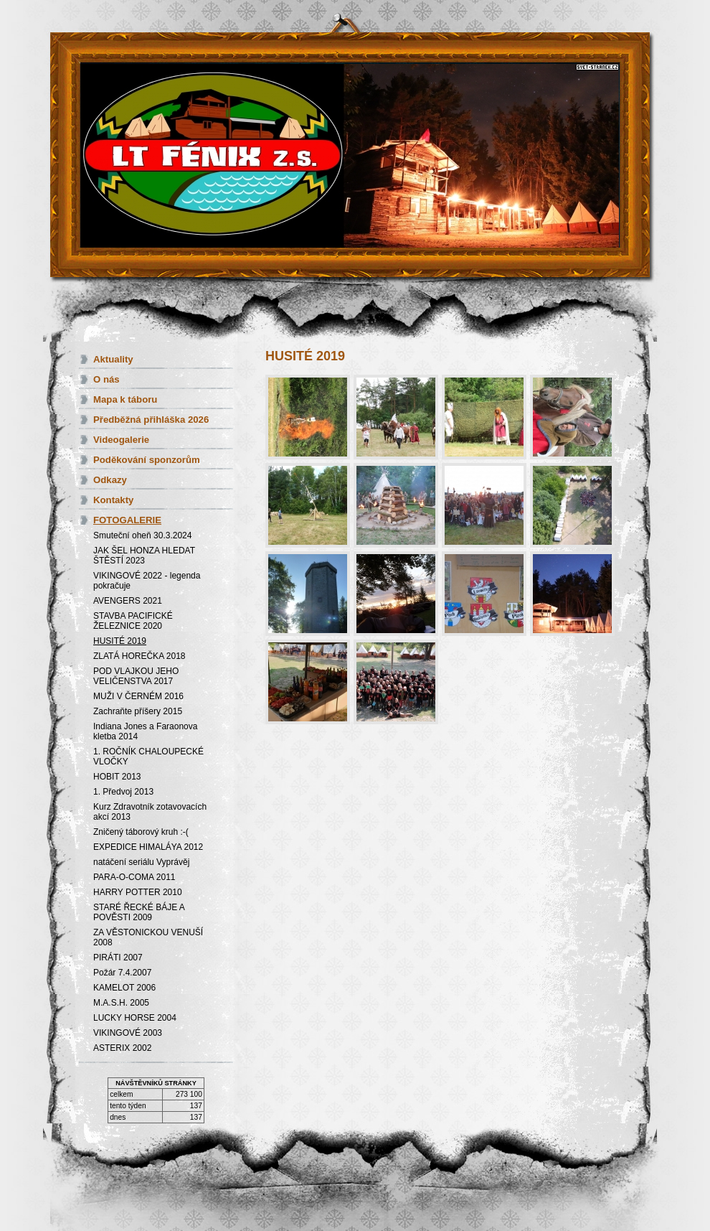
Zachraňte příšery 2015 (137, 711)
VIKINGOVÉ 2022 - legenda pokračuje (146, 581)
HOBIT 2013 (117, 777)
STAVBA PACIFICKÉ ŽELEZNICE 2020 (133, 621)
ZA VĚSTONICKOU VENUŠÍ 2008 (148, 937)
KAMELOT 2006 (124, 988)
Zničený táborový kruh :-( (141, 832)
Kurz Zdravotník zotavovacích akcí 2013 (150, 812)
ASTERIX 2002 (122, 1048)
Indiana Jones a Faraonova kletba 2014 (145, 731)
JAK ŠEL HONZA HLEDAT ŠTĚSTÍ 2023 (144, 556)
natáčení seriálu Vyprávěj (141, 862)
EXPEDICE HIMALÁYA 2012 (148, 847)
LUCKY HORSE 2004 (134, 1018)
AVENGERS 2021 (127, 601)
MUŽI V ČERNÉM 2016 (138, 696)
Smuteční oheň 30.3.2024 (142, 535)
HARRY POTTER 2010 (137, 892)
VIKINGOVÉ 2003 (127, 1033)
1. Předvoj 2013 (123, 792)
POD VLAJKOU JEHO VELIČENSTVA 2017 (136, 676)
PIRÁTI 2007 (118, 957)
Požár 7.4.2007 (122, 973)
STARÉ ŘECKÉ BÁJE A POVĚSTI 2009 (138, 912)
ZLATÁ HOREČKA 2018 (139, 656)
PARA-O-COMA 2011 (134, 877)
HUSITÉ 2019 (119, 641)
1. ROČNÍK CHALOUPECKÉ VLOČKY (148, 756)
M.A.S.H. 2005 (121, 1003)
